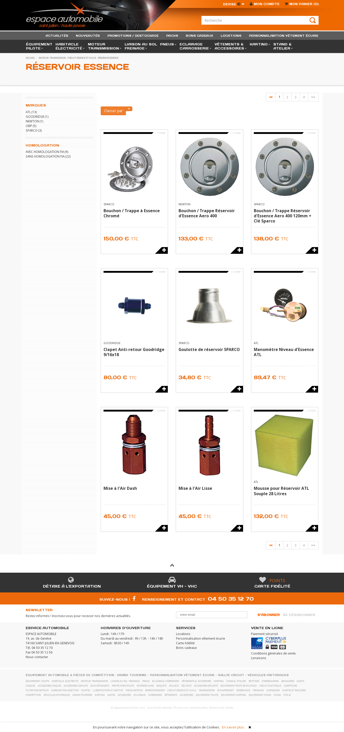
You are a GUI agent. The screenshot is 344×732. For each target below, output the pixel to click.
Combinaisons (270, 681)
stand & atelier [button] (283, 46)
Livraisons (258, 658)
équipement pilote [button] (39, 46)
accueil (30, 58)
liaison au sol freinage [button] (141, 46)
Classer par (113, 110)
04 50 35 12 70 (231, 598)
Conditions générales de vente (273, 653)
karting (219, 681)
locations (231, 35)
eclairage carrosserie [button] (195, 46)
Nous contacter (37, 657)
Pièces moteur (134, 690)
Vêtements (170, 695)
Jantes (111, 695)
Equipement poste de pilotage (238, 685)
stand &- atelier (236, 681)
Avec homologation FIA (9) (47, 152)
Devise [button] (234, 4)
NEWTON (32, 121)
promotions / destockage (133, 35)
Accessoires (124, 695)
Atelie (287, 695)
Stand (277, 695)
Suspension (273, 690)
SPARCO (32, 130)
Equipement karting (233, 695)
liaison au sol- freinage (125, 681)
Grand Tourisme (131, 675)
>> (313, 97)
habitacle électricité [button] (70, 46)
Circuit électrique (270, 685)
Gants (300, 681)
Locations (183, 634)
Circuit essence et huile (82, 58)
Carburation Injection (65, 690)
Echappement (225, 690)
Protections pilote (123, 685)
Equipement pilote (207, 695)
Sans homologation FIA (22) (48, 156)
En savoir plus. (233, 727)
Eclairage (140, 695)
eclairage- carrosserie (165, 681)
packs (172, 35)
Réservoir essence (108, 58)
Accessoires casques (49, 685)
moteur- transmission (52, 58)
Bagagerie (287, 681)
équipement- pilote (37, 681)
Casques (30, 685)
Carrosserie (155, 695)
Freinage (258, 690)
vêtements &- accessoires (196, 681)
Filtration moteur (37, 690)
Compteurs (290, 685)
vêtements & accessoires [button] (231, 46)
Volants (174, 685)
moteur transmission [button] (105, 46)
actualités (57, 35)
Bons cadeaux (186, 648)
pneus (146, 681)
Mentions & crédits (221, 707)
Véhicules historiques (268, 675)
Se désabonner (299, 615)
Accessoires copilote (76, 685)
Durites (85, 690)
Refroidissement (155, 690)
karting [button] (260, 44)
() (302, 4)
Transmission (207, 690)
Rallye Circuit (231, 675)
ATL (28, 112)
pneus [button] (168, 44)
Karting (100, 695)
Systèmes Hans (145, 685)
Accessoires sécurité (206, 685)
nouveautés (88, 35)
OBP (29, 126)
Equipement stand (260, 695)
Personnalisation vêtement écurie (200, 638)
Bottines (254, 681)
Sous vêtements (99, 685)
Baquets (161, 685)
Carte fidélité (272, 586)
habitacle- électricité (65, 681)
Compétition (33, 695)
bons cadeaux (199, 35)
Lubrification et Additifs (108, 690)
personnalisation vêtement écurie (283, 35)
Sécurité (186, 685)
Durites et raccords (294, 690)
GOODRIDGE (35, 116)
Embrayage (243, 690)
